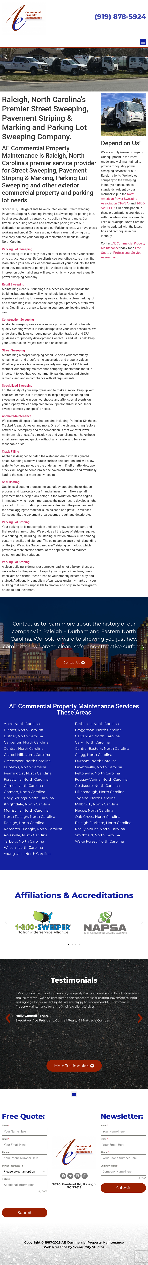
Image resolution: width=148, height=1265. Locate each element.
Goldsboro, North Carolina (97, 786)
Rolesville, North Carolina (25, 835)
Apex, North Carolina (22, 724)
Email (5, 1139)
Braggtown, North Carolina (98, 730)
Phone (6, 1152)
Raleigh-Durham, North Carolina (103, 823)
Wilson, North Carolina (23, 847)
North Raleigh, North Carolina (29, 817)
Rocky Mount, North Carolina (100, 829)
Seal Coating (10, 482)
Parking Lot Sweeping (17, 249)
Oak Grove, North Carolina (97, 817)
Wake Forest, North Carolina (99, 841)
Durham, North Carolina (96, 761)
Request (6, 1179)
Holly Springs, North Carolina (29, 798)
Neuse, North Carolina (94, 810)
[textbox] (21, 1171)
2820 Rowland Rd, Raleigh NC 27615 (74, 1185)
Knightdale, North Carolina (27, 804)
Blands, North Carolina (23, 730)
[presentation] (21, 1199)
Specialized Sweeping (17, 385)
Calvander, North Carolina (97, 736)
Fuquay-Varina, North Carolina (101, 779)
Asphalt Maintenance (16, 416)
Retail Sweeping (13, 284)
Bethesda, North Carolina (97, 724)
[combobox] (24, 1171)
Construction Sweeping (18, 319)
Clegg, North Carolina (93, 755)
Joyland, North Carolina (95, 798)
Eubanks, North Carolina (25, 767)
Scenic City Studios (88, 1247)
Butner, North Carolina (23, 736)
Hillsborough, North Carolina (99, 792)
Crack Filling (10, 451)
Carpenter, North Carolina (26, 742)
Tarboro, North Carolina (24, 841)
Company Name (109, 1165)
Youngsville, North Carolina (27, 854)
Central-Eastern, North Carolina (102, 748)
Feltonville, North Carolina (97, 773)
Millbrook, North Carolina (96, 804)
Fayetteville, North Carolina (98, 767)
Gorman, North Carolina (24, 792)
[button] (143, 42)
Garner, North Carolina (23, 786)
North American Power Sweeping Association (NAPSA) (119, 198)
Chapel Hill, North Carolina (27, 755)
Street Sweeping (13, 350)
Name (5, 1125)
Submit (25, 1212)
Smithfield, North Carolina (97, 835)
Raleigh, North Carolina (24, 823)
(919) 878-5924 (120, 16)
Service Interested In (13, 1165)
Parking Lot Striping (15, 522)
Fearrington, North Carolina (27, 773)
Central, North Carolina (24, 748)
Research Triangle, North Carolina (33, 829)
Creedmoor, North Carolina (27, 761)
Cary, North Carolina (92, 742)
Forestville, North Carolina (26, 779)
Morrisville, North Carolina (26, 810)
